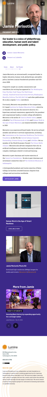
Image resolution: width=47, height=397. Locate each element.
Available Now (14, 228)
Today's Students (14, 311)
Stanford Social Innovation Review (21, 95)
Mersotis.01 (23, 272)
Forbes (18, 100)
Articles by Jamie (12, 179)
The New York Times (13, 92)
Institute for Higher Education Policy (23, 107)
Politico (12, 97)
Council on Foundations (13, 158)
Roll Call (25, 97)
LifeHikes (34, 140)
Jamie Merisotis (10, 320)
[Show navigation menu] (42, 4)
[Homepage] (8, 3)
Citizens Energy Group (19, 140)
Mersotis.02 (32, 272)
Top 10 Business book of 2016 (19, 120)
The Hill (18, 97)
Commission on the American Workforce (19, 135)
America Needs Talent (28, 117)
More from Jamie (23, 286)
